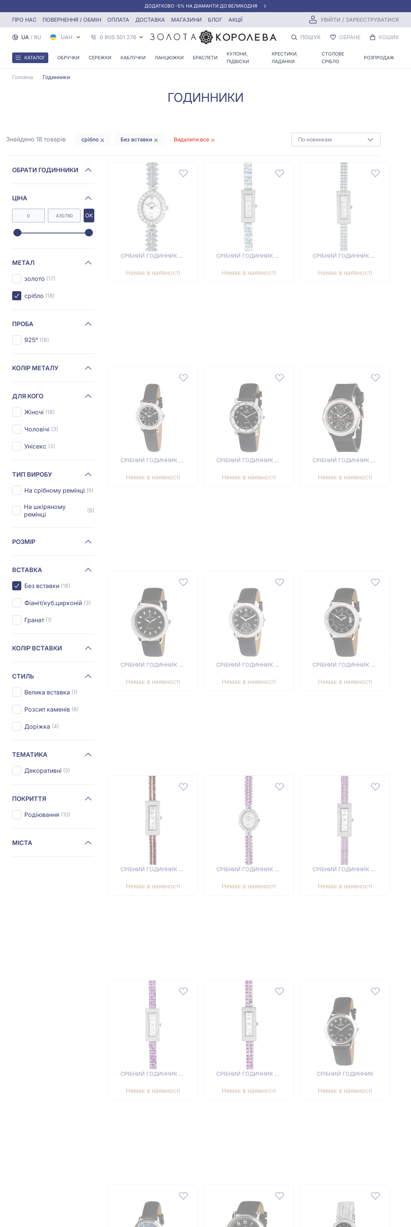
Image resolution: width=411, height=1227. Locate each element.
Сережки (100, 57)
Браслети (205, 57)
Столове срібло (333, 57)
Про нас (24, 19)
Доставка (150, 19)
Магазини (186, 19)
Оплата (118, 19)
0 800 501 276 (118, 37)
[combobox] (336, 139)
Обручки (68, 57)
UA (25, 37)
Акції (236, 19)
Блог (215, 19)
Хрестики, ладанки (284, 57)
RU (37, 37)
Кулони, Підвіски (238, 57)
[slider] (17, 233)
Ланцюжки (169, 57)
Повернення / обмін (72, 19)
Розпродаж (379, 57)
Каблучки (133, 57)
